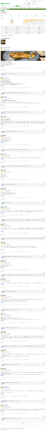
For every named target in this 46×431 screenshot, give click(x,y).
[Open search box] (2, 36)
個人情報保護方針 (6, 428)
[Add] (44, 11)
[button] (3, 42)
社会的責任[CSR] (12, 428)
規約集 (20, 428)
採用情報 (17, 428)
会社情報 (2, 428)
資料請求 (23, 428)
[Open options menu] (10, 36)
